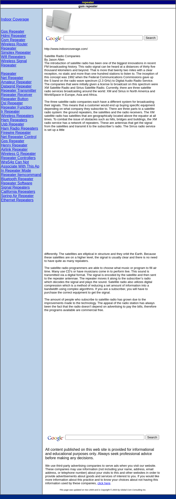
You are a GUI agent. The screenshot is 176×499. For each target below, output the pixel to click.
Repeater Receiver (16, 95)
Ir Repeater (10, 112)
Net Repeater (12, 78)
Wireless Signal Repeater (14, 63)
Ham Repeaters (14, 120)
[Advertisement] (100, 15)
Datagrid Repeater (16, 86)
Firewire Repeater (16, 133)
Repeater (8, 74)
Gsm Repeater (13, 40)
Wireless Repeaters (17, 116)
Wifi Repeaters (13, 57)
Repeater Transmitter (18, 90)
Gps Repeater (12, 31)
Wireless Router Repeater (14, 46)
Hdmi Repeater (13, 36)
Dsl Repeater (12, 103)
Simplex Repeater (16, 53)
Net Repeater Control (18, 137)
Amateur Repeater (16, 82)
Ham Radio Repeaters (19, 128)
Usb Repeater (12, 124)
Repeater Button (14, 99)
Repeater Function (16, 107)
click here (103, 483)
